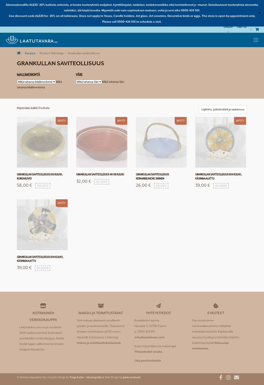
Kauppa (30, 53)
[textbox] (113, 81)
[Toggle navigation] (256, 40)
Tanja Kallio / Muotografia (86, 377)
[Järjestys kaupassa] (223, 109)
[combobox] (113, 81)
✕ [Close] (259, 13)
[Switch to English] (228, 27)
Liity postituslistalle (147, 360)
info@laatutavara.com (149, 337)
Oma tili (241, 26)
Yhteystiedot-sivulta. (148, 351)
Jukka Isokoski (131, 377)
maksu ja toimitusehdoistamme (99, 342)
